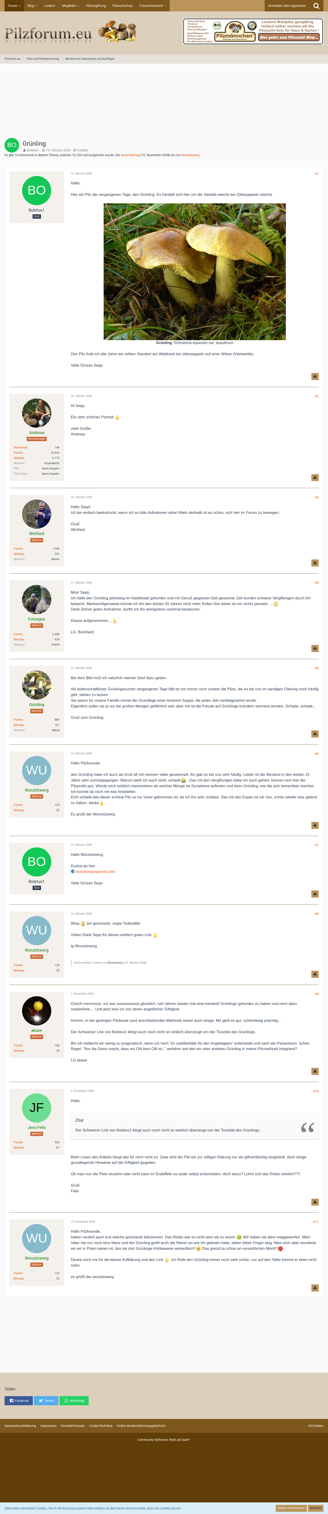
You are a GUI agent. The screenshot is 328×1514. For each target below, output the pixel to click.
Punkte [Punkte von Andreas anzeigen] (18, 452)
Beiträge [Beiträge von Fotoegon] (19, 639)
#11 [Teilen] (316, 1222)
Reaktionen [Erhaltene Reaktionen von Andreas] (21, 447)
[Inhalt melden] (315, 376)
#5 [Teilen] (317, 668)
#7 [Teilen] (317, 845)
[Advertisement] (164, 102)
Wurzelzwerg (190, 155)
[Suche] (316, 5)
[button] (19, 1400)
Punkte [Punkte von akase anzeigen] (18, 1045)
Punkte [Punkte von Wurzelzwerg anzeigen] (18, 805)
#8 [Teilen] (317, 914)
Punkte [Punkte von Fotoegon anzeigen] (18, 634)
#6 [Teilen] (317, 754)
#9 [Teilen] (317, 994)
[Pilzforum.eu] (164, 33)
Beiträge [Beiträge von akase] (19, 1050)
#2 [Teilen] (317, 396)
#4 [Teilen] (317, 583)
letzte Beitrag (130, 155)
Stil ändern (315, 1426)
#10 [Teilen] (316, 1091)
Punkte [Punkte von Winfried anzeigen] (18, 548)
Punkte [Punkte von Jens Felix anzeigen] (18, 1142)
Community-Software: (164, 1440)
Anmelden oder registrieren (287, 6)
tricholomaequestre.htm (95, 872)
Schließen (316, 1508)
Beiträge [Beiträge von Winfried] (19, 554)
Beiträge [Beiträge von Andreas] (19, 458)
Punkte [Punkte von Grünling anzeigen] (18, 719)
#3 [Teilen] (317, 497)
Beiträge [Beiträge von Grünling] (19, 725)
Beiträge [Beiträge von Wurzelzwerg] (19, 810)
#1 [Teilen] (317, 174)
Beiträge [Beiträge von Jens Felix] (19, 1147)
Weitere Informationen (291, 1508)
